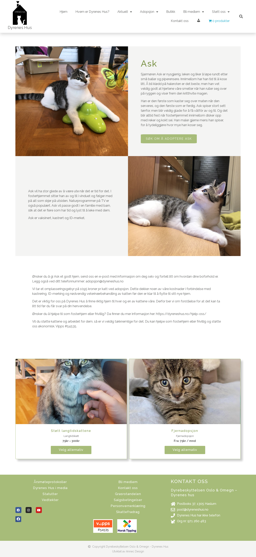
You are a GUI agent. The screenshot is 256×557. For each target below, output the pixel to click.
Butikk (170, 12)
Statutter (50, 494)
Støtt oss (221, 11)
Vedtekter (50, 500)
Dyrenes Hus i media (50, 488)
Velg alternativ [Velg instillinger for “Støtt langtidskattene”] (71, 450)
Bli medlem (193, 11)
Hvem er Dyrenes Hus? (92, 12)
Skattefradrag (128, 512)
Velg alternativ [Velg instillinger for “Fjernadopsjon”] (185, 450)
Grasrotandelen (128, 494)
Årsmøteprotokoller (50, 482)
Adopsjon (149, 11)
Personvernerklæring (128, 506)
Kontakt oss (180, 21)
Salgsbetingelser (128, 500)
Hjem (63, 12)
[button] (241, 16)
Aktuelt (124, 11)
